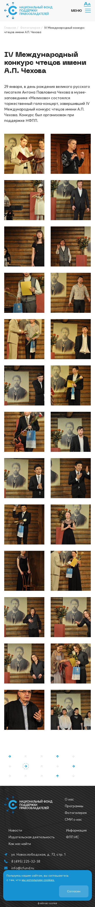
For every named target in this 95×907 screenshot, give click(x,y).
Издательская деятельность (31, 837)
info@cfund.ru (22, 868)
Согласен (73, 891)
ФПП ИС (72, 837)
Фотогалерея (76, 813)
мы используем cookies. (38, 880)
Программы (74, 806)
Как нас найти (19, 844)
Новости (15, 830)
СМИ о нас (73, 819)
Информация (76, 830)
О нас (69, 799)
